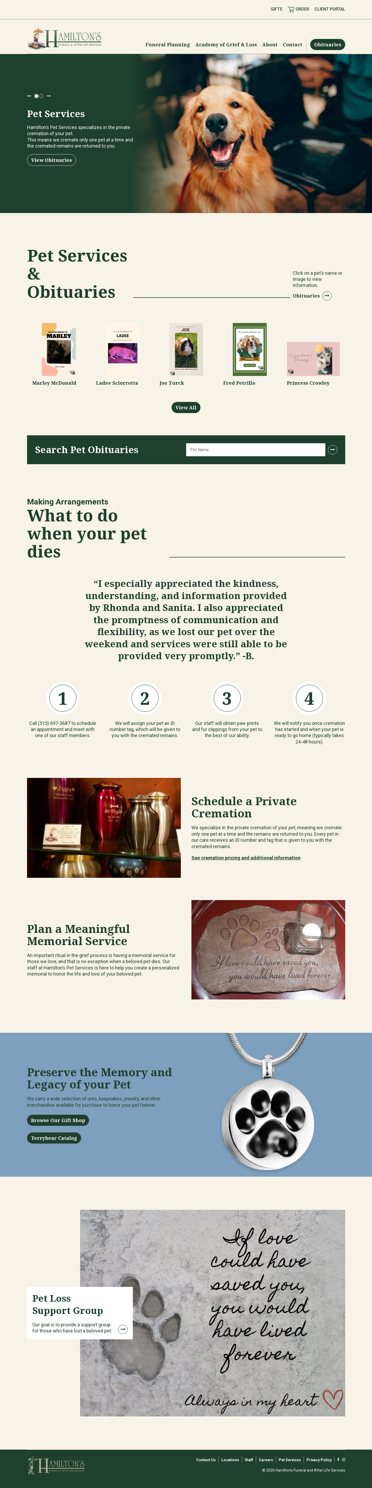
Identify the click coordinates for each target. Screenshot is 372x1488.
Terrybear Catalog (54, 1138)
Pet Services (290, 1460)
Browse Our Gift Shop (58, 1120)
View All (186, 407)
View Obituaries (51, 160)
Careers (266, 1460)
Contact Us (206, 1460)
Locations (230, 1460)
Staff (249, 1460)
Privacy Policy (319, 1460)
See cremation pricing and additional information (245, 858)
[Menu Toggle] (168, 44)
